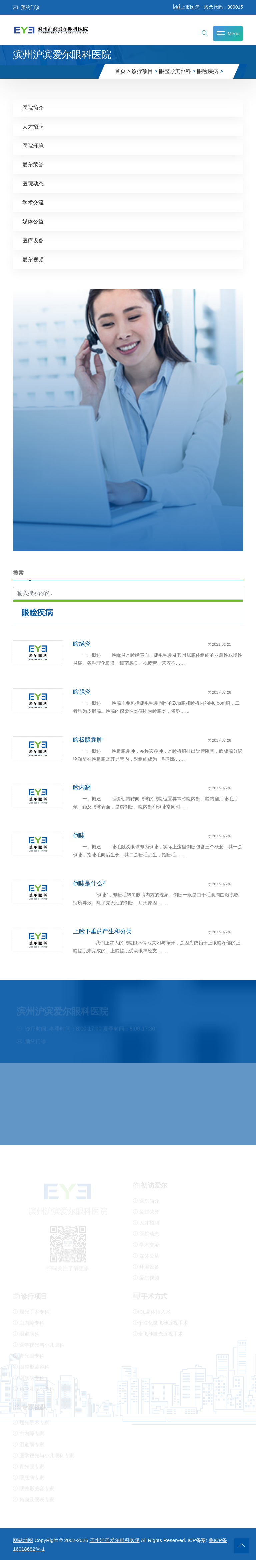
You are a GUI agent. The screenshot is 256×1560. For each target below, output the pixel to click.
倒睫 (79, 835)
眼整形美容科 (175, 71)
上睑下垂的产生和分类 (102, 931)
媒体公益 (33, 221)
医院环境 (33, 145)
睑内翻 (82, 787)
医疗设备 (33, 240)
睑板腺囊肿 (87, 739)
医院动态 (33, 183)
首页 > (122, 71)
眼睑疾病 (207, 71)
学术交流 (33, 202)
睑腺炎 (82, 691)
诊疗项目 (142, 71)
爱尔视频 (33, 259)
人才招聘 (33, 126)
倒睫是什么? (89, 883)
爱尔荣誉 (33, 164)
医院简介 (33, 107)
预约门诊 (26, 7)
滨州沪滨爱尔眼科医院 (115, 1540)
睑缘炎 (82, 643)
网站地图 (23, 1540)
